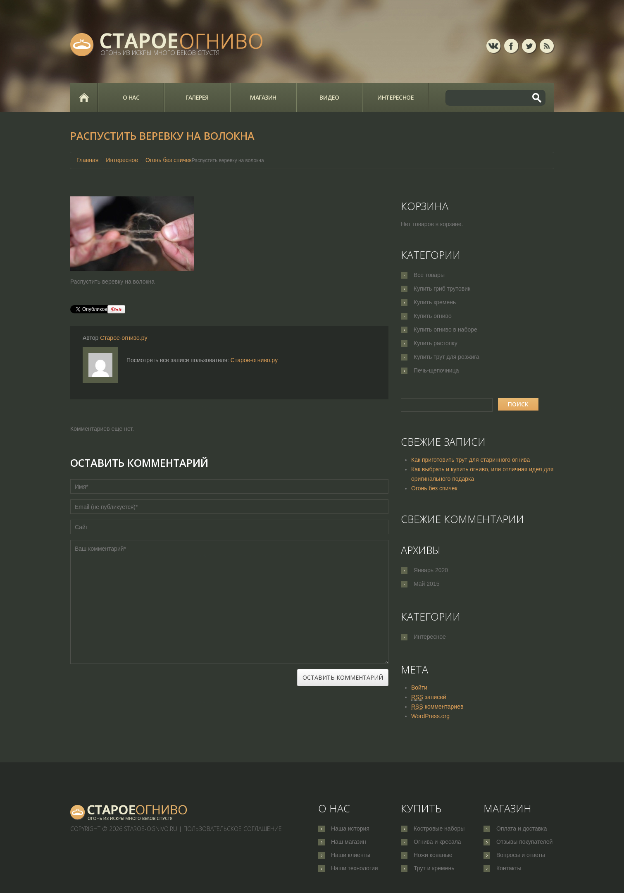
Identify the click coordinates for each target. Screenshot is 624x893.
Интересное (395, 97)
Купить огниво (433, 316)
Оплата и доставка (521, 828)
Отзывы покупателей (524, 842)
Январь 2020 (431, 570)
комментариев (437, 706)
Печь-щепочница (436, 370)
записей (428, 697)
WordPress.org (430, 716)
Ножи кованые (433, 855)
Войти (419, 687)
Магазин (263, 97)
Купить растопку (435, 343)
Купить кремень (435, 302)
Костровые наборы (439, 828)
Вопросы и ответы (520, 855)
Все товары (429, 275)
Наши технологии (354, 869)
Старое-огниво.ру (123, 337)
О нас (131, 97)
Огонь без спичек (168, 160)
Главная (84, 97)
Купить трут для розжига (446, 356)
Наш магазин (348, 842)
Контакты (508, 869)
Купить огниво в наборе (445, 329)
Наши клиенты (350, 855)
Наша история (350, 828)
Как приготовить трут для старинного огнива (470, 459)
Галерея (197, 97)
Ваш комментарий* (229, 602)
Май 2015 (426, 583)
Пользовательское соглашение (232, 829)
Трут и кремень (434, 869)
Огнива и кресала (437, 842)
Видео (329, 97)
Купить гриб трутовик (442, 288)
